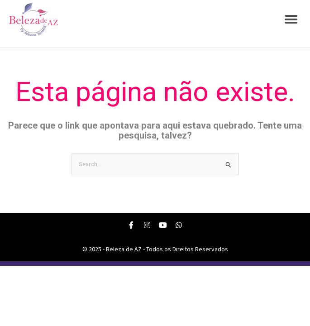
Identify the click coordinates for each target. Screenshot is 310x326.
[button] (291, 20)
